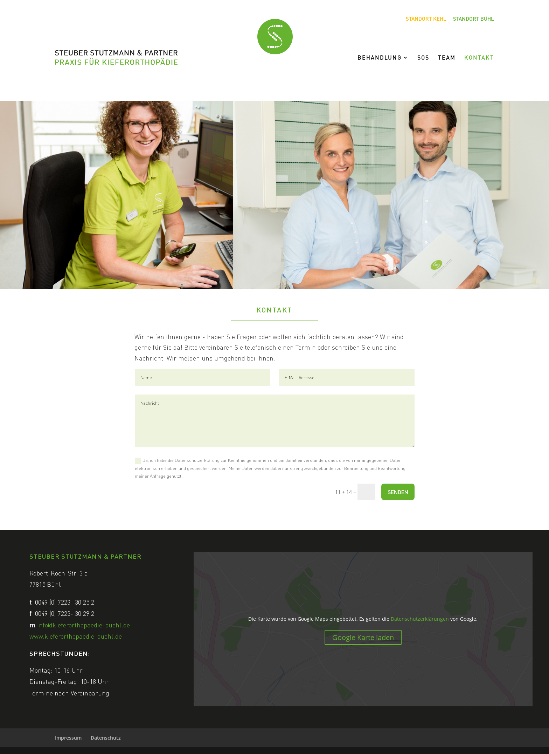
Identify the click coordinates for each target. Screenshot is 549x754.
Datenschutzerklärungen (420, 618)
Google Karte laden (363, 637)
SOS (423, 58)
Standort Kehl (426, 19)
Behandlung (379, 58)
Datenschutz (106, 737)
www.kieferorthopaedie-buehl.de (75, 636)
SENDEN (398, 492)
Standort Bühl (473, 19)
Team (447, 58)
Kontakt (479, 58)
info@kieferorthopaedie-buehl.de (83, 624)
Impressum (68, 737)
